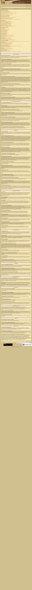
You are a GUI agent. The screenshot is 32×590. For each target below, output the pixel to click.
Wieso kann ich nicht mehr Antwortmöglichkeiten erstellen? (7, 22)
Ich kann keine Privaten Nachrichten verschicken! (6, 38)
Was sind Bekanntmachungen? (4, 30)
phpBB (13, 346)
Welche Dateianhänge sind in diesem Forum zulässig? (6, 48)
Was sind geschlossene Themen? (4, 31)
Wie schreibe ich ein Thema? (4, 20)
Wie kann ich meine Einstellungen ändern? (5, 16)
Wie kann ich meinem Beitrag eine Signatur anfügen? (6, 21)
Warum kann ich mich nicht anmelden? (5, 10)
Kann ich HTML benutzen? (3, 28)
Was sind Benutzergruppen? (4, 34)
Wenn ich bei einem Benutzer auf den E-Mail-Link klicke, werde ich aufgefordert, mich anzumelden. (11, 19)
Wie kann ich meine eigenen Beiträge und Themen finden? (7, 44)
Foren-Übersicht (2, 7)
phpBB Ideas (2, 332)
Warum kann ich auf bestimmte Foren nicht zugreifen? (6, 23)
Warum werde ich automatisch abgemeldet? (5, 11)
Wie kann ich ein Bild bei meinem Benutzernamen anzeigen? (7, 18)
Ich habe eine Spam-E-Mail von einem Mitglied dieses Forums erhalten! (8, 39)
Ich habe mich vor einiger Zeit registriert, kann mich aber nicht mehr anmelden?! (9, 13)
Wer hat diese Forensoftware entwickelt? (5, 50)
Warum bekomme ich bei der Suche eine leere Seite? (6, 43)
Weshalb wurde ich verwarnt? (4, 24)
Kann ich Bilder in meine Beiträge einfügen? (5, 29)
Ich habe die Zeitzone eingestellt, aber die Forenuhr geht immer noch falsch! (8, 17)
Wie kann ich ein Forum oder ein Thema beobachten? (6, 46)
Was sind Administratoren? (3, 33)
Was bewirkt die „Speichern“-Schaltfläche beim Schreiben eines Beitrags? (8, 25)
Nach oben (2, 62)
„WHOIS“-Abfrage (19, 335)
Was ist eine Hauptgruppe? (3, 36)
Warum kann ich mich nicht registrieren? (5, 14)
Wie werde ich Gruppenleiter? (4, 35)
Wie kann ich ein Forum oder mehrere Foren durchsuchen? (7, 42)
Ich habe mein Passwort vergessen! (4, 12)
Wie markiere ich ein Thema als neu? (4, 26)
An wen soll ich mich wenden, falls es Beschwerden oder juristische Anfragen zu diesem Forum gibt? (11, 51)
